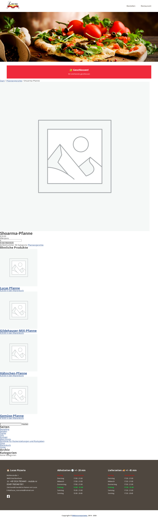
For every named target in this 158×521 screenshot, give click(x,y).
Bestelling (4, 429)
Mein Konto (5, 439)
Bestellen (131, 6)
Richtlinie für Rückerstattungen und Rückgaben (22, 441)
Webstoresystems (79, 515)
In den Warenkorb (6, 243)
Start (2, 80)
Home (3, 447)
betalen (3, 431)
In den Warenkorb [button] (15, 290)
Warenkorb (5, 445)
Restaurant (146, 6)
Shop (2, 443)
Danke (3, 433)
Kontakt (3, 437)
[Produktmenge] (11, 240)
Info (2, 435)
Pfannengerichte (14, 80)
